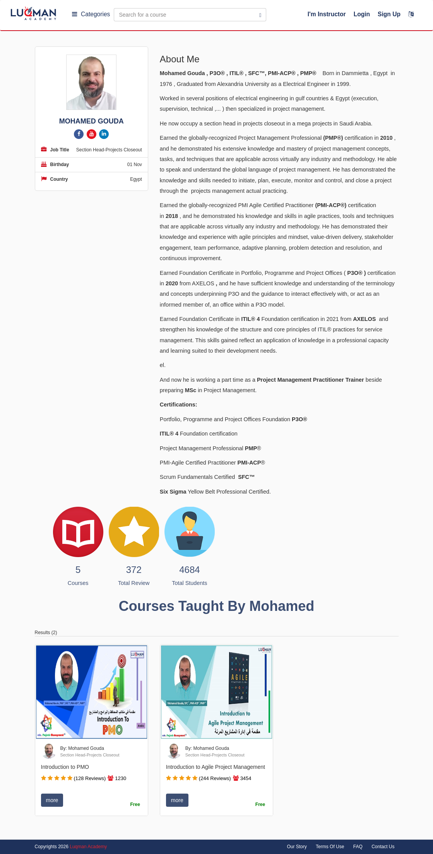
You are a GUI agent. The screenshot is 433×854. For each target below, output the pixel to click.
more (52, 800)
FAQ (358, 846)
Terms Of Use (330, 846)
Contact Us (382, 846)
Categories (91, 14)
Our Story (296, 846)
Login (362, 14)
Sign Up (389, 14)
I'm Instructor (327, 14)
